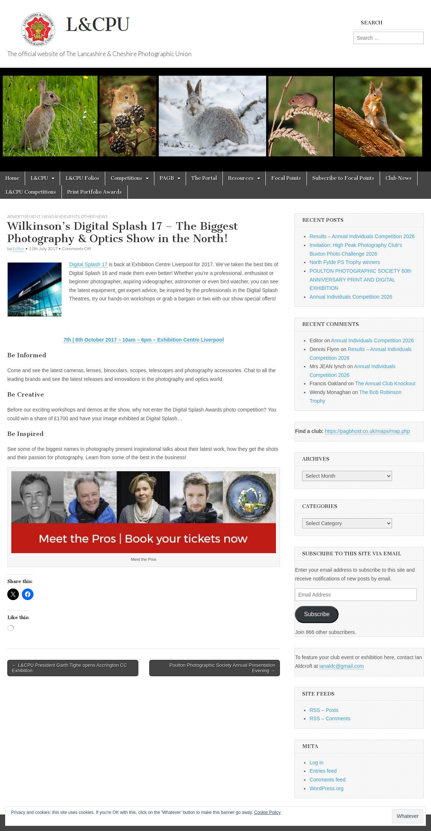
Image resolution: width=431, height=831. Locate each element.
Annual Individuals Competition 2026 (350, 297)
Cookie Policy (267, 812)
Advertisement (23, 216)
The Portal (204, 178)
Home (12, 178)
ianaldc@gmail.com (341, 666)
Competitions (126, 178)
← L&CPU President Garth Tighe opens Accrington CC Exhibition (69, 668)
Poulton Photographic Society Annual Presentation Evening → (223, 668)
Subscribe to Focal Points (343, 178)
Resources (241, 178)
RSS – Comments (329, 718)
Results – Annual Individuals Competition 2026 (362, 236)
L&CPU (39, 178)
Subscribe (316, 614)
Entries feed (323, 771)
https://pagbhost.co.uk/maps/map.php (367, 431)
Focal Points (286, 178)
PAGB (167, 178)
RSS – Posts (323, 710)
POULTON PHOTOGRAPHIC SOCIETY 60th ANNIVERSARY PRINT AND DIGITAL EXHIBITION (360, 279)
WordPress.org (326, 788)
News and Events (61, 216)
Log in (316, 762)
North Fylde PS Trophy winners (344, 262)
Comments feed (327, 780)
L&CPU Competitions (30, 192)
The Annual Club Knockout (385, 383)
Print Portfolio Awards (94, 192)
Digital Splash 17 (88, 264)
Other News (94, 216)
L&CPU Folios (82, 178)
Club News (398, 178)
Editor (18, 248)
